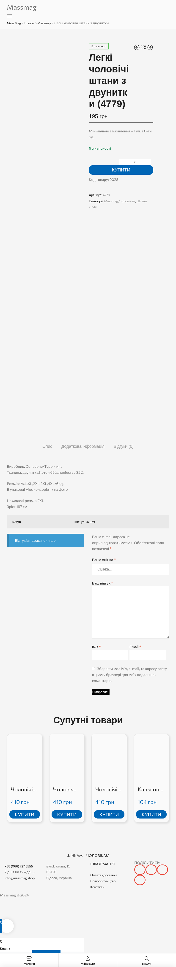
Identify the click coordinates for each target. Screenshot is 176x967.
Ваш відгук (102, 583)
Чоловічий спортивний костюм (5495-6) (66, 789)
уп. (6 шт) (88, 522)
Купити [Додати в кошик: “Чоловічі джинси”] (24, 814)
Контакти (97, 887)
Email (135, 647)
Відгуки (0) (124, 446)
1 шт (76, 522)
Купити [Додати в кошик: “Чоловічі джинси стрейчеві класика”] (109, 814)
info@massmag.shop (20, 878)
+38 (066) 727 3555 (19, 866)
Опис (47, 446)
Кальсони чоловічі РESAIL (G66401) (150, 789)
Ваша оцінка (104, 559)
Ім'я (96, 647)
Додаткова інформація (82, 446)
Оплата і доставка (103, 875)
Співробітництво (103, 881)
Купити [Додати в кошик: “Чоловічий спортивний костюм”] (67, 814)
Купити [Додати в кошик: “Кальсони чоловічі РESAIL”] (151, 814)
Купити (121, 169)
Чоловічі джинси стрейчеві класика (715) (107, 789)
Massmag (22, 7)
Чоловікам (127, 201)
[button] (140, 869)
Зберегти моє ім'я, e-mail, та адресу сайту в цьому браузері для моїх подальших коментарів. (129, 674)
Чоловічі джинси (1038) (22, 789)
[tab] (47, 446)
